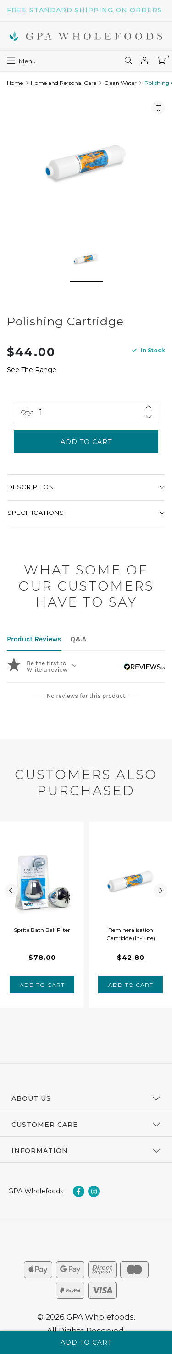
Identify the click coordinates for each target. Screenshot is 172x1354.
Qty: (27, 412)
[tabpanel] (42, 915)
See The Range (31, 370)
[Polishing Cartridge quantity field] (86, 412)
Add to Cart (86, 442)
